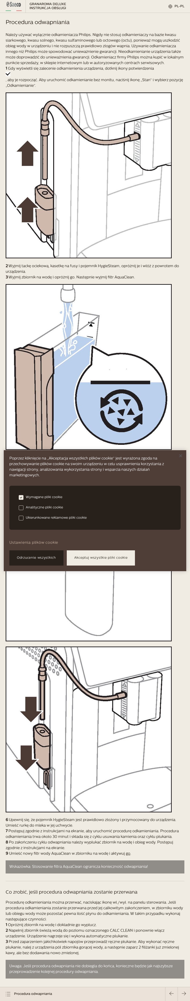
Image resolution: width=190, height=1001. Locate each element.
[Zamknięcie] (180, 456)
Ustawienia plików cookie (33, 543)
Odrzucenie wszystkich (36, 558)
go (128, 854)
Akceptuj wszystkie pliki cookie (101, 558)
